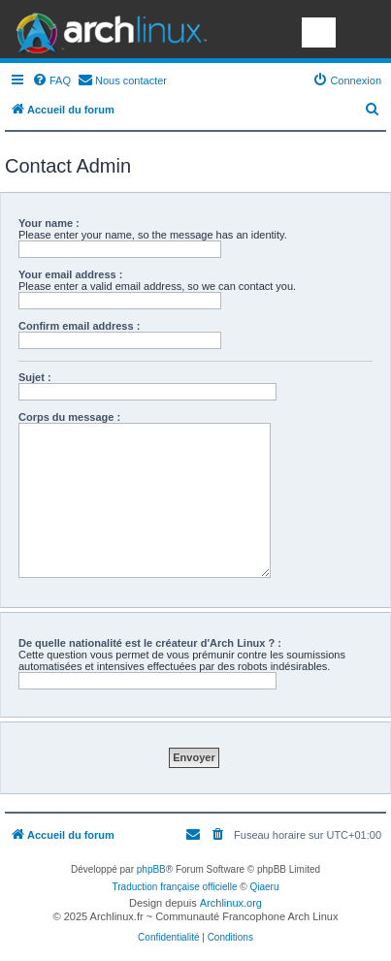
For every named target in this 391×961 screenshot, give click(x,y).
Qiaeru (263, 886)
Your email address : (70, 274)
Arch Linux (107, 29)
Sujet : (34, 377)
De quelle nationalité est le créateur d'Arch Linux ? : (149, 643)
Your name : (49, 223)
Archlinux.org (231, 903)
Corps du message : (69, 417)
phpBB (151, 869)
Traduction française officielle (175, 886)
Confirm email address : (79, 326)
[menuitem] (51, 80)
